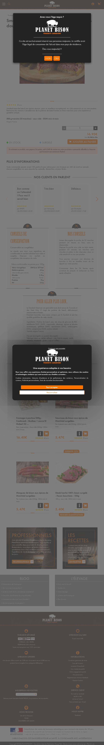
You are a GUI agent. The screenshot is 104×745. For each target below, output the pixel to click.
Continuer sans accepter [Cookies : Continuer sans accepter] (56, 348)
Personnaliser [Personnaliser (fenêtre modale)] (52, 392)
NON (48, 58)
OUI (57, 58)
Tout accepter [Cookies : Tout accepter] (52, 387)
